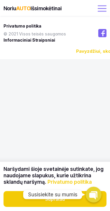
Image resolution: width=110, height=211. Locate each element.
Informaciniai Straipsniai (29, 40)
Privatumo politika (22, 25)
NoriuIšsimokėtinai (33, 8)
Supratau (55, 199)
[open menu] (102, 8)
